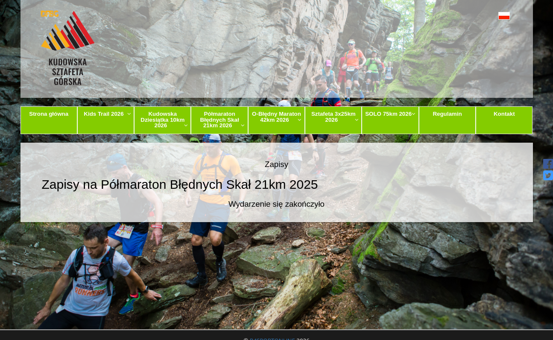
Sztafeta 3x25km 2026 (335, 117)
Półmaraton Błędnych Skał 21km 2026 (222, 120)
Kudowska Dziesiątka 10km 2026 (164, 120)
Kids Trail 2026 (107, 114)
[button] (485, 15)
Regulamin (447, 114)
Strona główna (48, 114)
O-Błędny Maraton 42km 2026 (276, 117)
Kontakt (504, 114)
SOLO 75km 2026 (390, 114)
